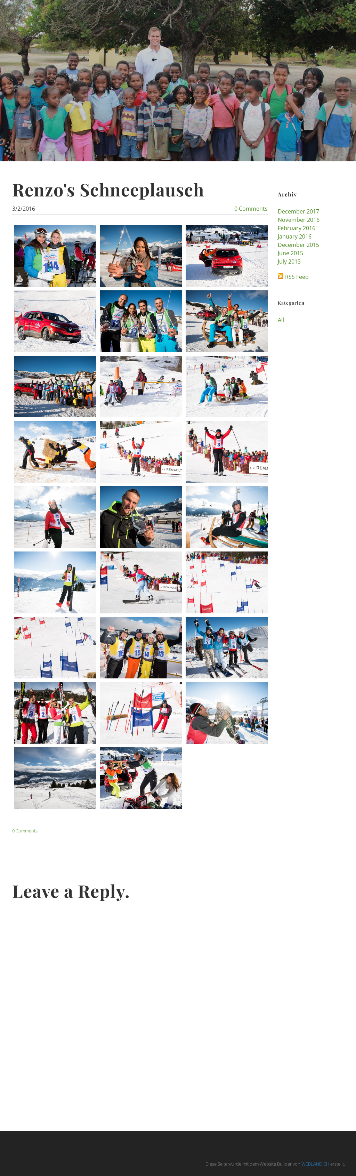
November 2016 (298, 220)
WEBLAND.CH (315, 1164)
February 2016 (296, 228)
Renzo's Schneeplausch (108, 189)
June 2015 (290, 253)
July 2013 (289, 261)
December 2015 (298, 245)
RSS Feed (297, 277)
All (281, 320)
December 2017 (298, 211)
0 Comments (251, 208)
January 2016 (295, 236)
